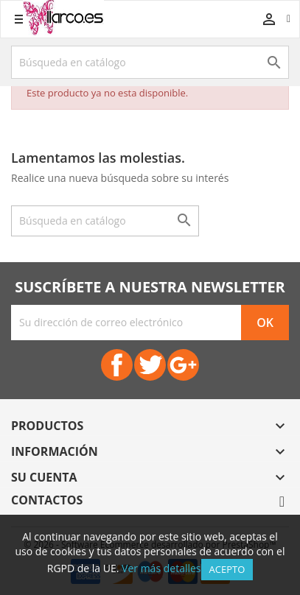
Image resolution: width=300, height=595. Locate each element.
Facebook (117, 365)
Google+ (183, 365)
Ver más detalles (161, 568)
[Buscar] (150, 62)
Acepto (227, 569)
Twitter (150, 365)
